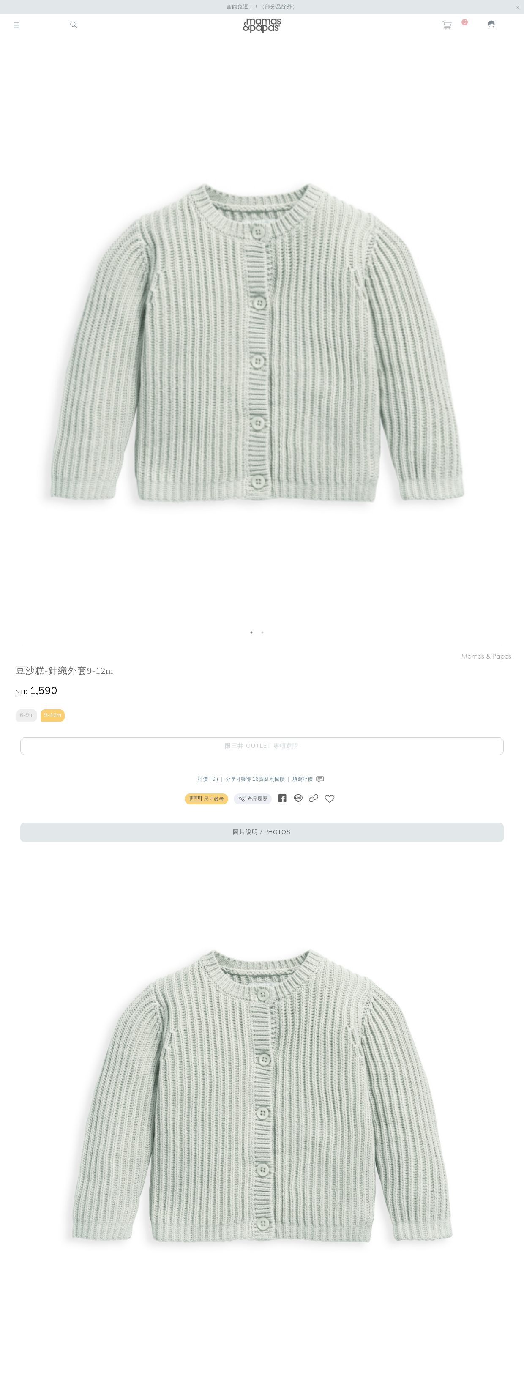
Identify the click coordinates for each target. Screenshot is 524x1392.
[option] (257, 343)
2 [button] (262, 632)
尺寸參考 (206, 798)
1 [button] (251, 632)
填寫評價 (309, 779)
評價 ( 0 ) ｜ (212, 779)
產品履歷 (252, 798)
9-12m (52, 715)
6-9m (27, 715)
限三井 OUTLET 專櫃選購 (262, 746)
